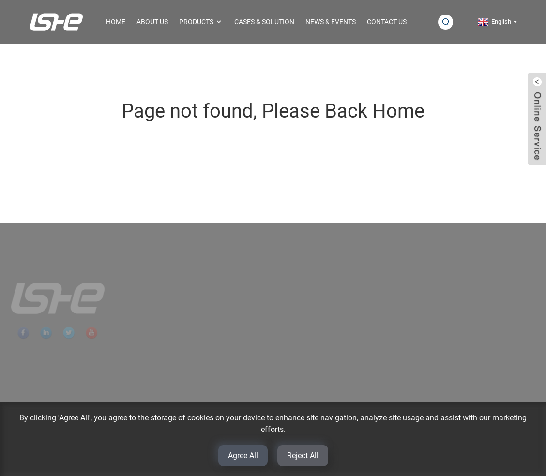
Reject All (302, 455)
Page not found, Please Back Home (273, 111)
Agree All (243, 455)
